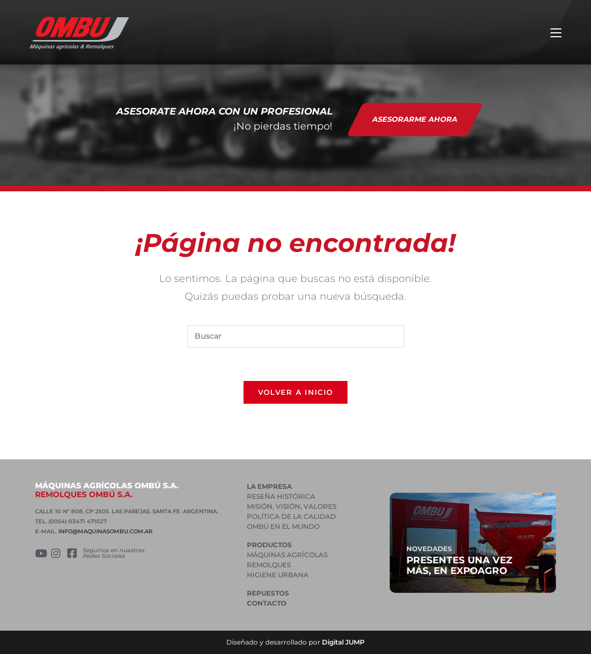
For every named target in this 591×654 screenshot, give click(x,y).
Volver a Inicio (296, 392)
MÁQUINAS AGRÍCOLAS (287, 555)
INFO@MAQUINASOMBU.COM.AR (105, 531)
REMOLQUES (269, 565)
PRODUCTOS (269, 545)
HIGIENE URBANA (278, 575)
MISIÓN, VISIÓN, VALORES (291, 506)
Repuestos (268, 593)
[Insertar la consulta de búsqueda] (295, 336)
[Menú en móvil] (556, 33)
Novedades (429, 548)
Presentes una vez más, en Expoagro (459, 565)
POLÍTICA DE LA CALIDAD (291, 516)
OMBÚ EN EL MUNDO (283, 526)
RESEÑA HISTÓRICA (281, 496)
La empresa (269, 486)
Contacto (266, 603)
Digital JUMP (343, 642)
